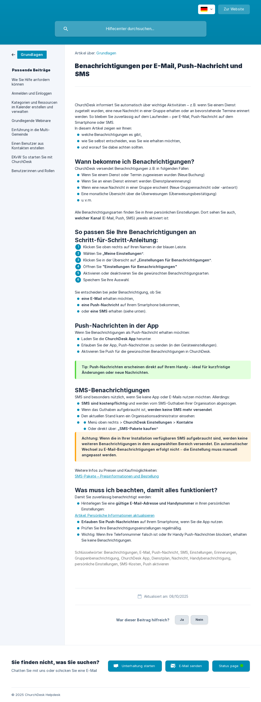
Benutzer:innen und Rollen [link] (33, 171)
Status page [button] (231, 664)
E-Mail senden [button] (190, 666)
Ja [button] (182, 619)
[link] (29, 54)
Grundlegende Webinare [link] (31, 121)
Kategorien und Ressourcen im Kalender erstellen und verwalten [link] (34, 107)
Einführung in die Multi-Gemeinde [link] (31, 132)
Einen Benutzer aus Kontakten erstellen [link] (28, 145)
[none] (206, 9)
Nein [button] (199, 619)
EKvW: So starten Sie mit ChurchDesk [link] (32, 159)
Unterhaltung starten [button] (138, 666)
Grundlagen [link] (106, 53)
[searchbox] (130, 29)
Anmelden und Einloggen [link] (32, 93)
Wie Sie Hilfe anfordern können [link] (31, 82)
